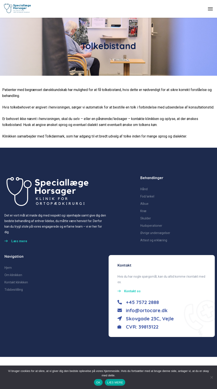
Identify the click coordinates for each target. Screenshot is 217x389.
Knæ (143, 211)
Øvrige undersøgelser (155, 233)
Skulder (145, 218)
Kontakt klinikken (16, 282)
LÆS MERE (115, 382)
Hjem (8, 267)
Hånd (144, 189)
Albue (144, 203)
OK (98, 382)
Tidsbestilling (13, 289)
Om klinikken (13, 275)
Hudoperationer (151, 225)
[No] (211, 377)
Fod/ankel (147, 196)
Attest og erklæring (153, 240)
